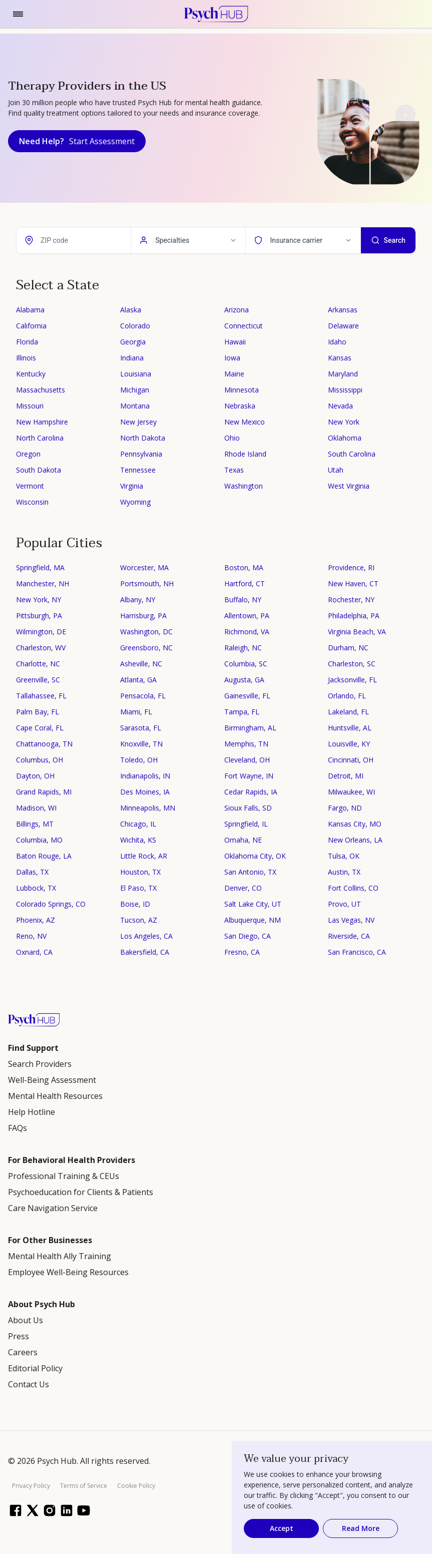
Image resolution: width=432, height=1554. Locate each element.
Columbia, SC (245, 663)
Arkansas (342, 309)
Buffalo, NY (242, 599)
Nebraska (239, 406)
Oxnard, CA (34, 952)
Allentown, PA (246, 615)
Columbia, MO (39, 840)
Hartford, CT (244, 583)
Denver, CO (243, 888)
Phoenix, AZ (35, 920)
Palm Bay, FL (37, 711)
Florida (27, 341)
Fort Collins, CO (353, 888)
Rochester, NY (351, 599)
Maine (234, 373)
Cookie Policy (136, 1485)
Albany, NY (137, 599)
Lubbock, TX (36, 888)
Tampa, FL (241, 711)
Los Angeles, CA (146, 936)
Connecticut (243, 325)
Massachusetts (40, 390)
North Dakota (142, 438)
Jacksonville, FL (352, 679)
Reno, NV (31, 936)
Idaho (337, 341)
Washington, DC (146, 631)
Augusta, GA (244, 679)
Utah (335, 470)
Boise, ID (135, 904)
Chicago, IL (138, 824)
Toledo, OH (139, 759)
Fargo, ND (345, 808)
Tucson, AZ (138, 920)
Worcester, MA (144, 567)
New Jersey (138, 422)
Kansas (339, 357)
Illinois (26, 357)
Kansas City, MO (354, 824)
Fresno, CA (242, 952)
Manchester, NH (42, 583)
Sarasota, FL (140, 727)
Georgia (133, 341)
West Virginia (348, 486)
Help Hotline (31, 1111)
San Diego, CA (247, 936)
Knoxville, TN (141, 743)
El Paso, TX (138, 888)
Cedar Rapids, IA (250, 792)
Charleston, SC (351, 663)
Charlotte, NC (38, 663)
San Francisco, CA (357, 952)
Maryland (343, 373)
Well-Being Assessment (52, 1079)
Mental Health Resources (55, 1095)
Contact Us (28, 1384)
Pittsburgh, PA (39, 615)
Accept (281, 1528)
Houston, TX (140, 872)
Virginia (131, 486)
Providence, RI (351, 567)
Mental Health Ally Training (59, 1256)
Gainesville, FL (247, 695)
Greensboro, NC (146, 647)
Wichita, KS (138, 840)
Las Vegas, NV (351, 920)
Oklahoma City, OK (255, 856)
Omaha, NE (243, 840)
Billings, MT (35, 824)
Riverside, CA (349, 936)
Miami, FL (136, 711)
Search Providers (40, 1063)
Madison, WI (36, 808)
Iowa (232, 357)
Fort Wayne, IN (248, 776)
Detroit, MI (345, 776)
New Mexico (244, 422)
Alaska (130, 309)
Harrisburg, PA (143, 615)
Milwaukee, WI (351, 792)
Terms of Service (83, 1485)
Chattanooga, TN (44, 743)
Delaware (343, 325)
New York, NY (38, 599)
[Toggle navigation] (18, 14)
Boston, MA (243, 567)
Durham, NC (348, 647)
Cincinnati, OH (350, 759)
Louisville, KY (349, 743)
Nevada (340, 406)
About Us (25, 1320)
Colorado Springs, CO (51, 904)
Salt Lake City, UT (252, 904)
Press (18, 1336)
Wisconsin (32, 502)
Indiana (132, 357)
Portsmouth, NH (147, 583)
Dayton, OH (35, 776)
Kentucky (31, 373)
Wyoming (135, 502)
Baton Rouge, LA (44, 856)
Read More (360, 1528)
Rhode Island (245, 454)
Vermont (30, 486)
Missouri (30, 406)
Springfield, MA (40, 567)
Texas (234, 470)
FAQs (17, 1127)
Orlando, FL (347, 695)
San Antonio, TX (250, 872)
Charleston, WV (41, 647)
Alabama (30, 309)
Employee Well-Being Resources (68, 1272)
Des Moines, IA (145, 792)
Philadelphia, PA (353, 615)
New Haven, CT (353, 583)
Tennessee (138, 470)
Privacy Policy (31, 1485)
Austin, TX (344, 872)
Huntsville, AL (349, 727)
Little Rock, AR (143, 856)
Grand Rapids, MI (44, 792)
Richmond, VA (246, 631)
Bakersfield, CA (144, 952)
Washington (243, 486)
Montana (135, 406)
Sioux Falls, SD (248, 808)
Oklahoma (344, 438)
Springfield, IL (246, 824)
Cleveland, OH (247, 759)
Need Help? (77, 141)
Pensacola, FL (143, 695)
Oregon (28, 454)
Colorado (135, 325)
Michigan (134, 390)
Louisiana (135, 373)
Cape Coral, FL (40, 727)
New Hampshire (42, 422)
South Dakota (38, 470)
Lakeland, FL (348, 711)
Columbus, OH (39, 759)
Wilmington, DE (41, 631)
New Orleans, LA (355, 840)
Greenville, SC (38, 679)
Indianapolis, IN (145, 776)
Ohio (232, 438)
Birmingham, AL (250, 727)
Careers (23, 1352)
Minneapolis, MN (147, 808)
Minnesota (241, 390)
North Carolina (40, 438)
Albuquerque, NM (252, 920)
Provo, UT (344, 904)
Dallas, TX (32, 872)
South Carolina (351, 454)
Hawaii (235, 341)
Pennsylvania (141, 454)
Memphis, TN (246, 743)
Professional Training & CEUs (63, 1176)
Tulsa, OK (343, 856)
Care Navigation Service (53, 1208)
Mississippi (345, 390)
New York (343, 422)
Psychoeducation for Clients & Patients (80, 1192)
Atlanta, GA (138, 679)
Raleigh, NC (243, 647)
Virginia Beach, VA (357, 631)
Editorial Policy (35, 1368)
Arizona (236, 309)
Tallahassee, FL (41, 695)
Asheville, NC (141, 663)
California (31, 325)
